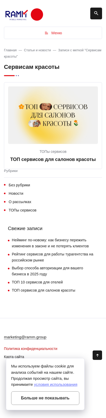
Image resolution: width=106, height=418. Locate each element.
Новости (16, 193)
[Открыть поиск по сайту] (96, 13)
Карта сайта (14, 357)
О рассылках (20, 202)
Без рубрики (19, 185)
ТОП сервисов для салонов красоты (53, 159)
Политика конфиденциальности (30, 349)
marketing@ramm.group (25, 337)
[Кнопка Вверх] (97, 355)
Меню (53, 33)
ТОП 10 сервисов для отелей (37, 282)
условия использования (55, 384)
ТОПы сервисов (53, 151)
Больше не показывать (45, 398)
